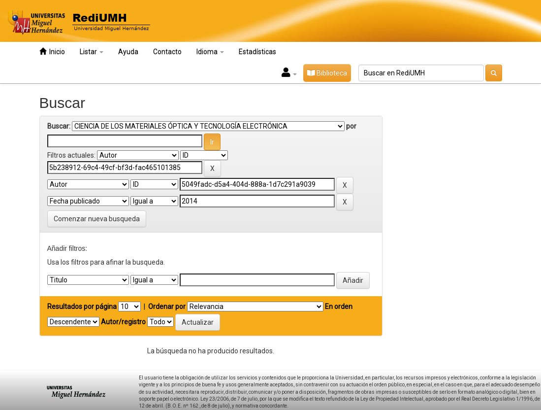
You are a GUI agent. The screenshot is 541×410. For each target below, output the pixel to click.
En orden (338, 306)
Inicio (52, 51)
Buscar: (58, 126)
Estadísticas (257, 52)
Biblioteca (327, 73)
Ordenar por (167, 306)
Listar (91, 52)
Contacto (167, 52)
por (351, 126)
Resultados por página (82, 306)
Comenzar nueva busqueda (97, 219)
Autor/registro (123, 322)
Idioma (210, 52)
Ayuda (128, 52)
